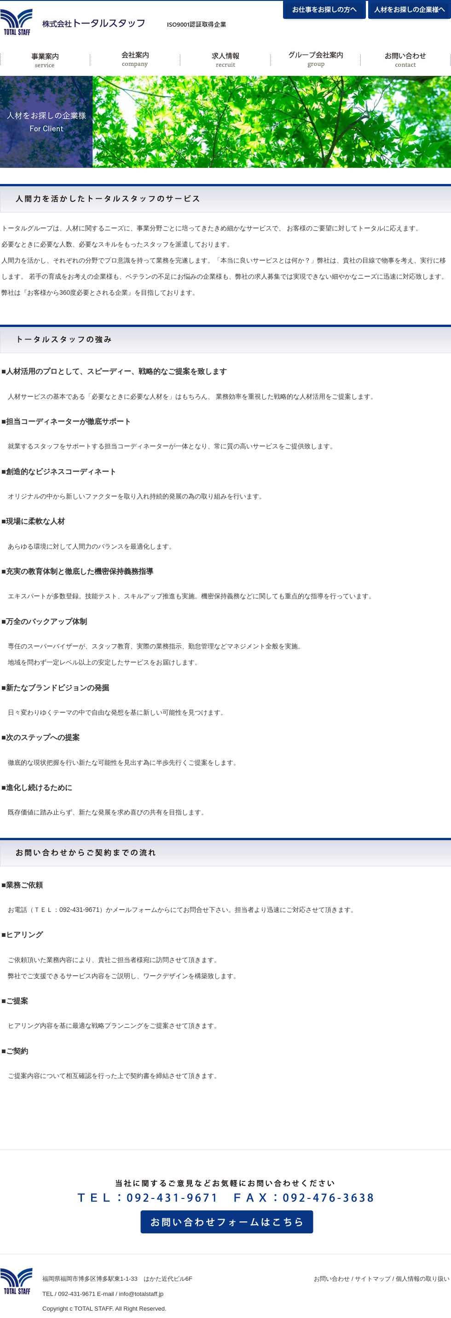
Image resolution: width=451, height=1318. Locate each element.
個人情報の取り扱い (423, 1278)
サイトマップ (373, 1278)
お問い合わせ (332, 1278)
